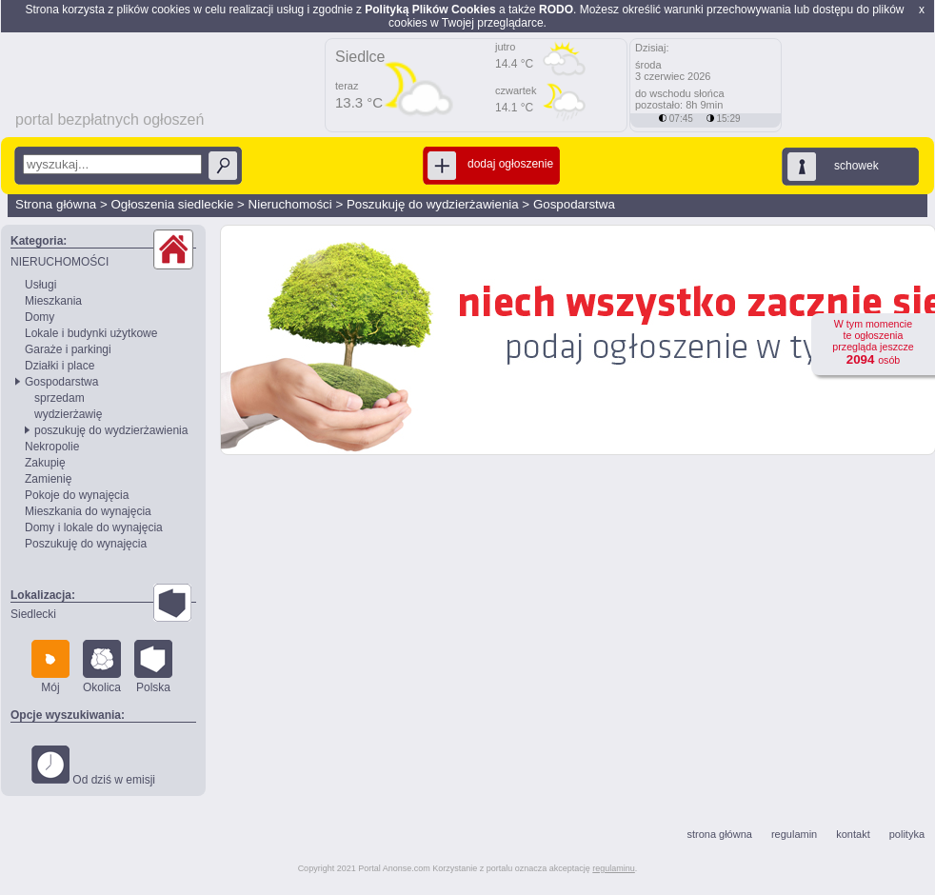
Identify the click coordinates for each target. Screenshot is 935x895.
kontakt (852, 834)
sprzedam (59, 398)
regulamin (794, 834)
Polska (153, 667)
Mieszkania (53, 301)
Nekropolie (52, 446)
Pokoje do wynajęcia (77, 495)
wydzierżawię (68, 414)
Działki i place (59, 365)
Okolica (102, 667)
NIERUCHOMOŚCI (59, 261)
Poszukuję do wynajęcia (86, 543)
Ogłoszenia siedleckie (171, 204)
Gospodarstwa (574, 204)
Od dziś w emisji (93, 766)
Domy (39, 317)
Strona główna (55, 204)
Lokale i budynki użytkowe (91, 333)
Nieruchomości (290, 204)
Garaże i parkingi (68, 349)
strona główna (719, 834)
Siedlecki (33, 614)
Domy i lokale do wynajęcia (94, 527)
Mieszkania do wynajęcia (88, 511)
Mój (50, 667)
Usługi (40, 284)
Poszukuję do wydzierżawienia (433, 204)
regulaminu (613, 868)
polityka (907, 834)
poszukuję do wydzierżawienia (111, 430)
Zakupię (45, 462)
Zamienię (48, 479)
